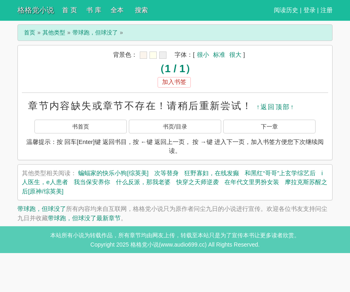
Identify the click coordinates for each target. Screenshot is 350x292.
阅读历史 (286, 9)
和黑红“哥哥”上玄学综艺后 (280, 173)
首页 (29, 32)
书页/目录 (175, 126)
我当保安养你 (92, 181)
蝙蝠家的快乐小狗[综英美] (113, 173)
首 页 (69, 9)
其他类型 (54, 32)
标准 (219, 54)
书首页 (80, 126)
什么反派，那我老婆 (143, 181)
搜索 (141, 9)
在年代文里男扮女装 (251, 181)
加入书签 (174, 81)
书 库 (93, 9)
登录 (309, 9)
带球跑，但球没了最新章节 (84, 218)
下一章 (269, 126)
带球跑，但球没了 (95, 32)
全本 (117, 9)
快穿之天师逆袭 (197, 181)
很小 (203, 54)
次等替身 (166, 173)
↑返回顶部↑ (275, 106)
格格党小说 (35, 10)
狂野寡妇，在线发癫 (211, 173)
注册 (326, 9)
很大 (235, 54)
